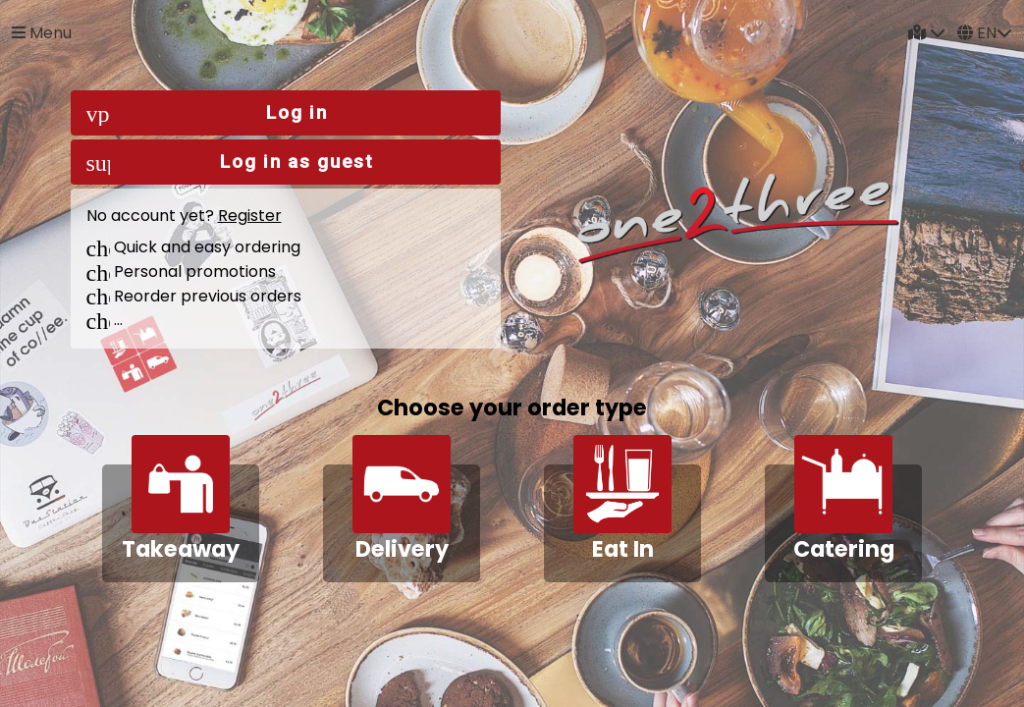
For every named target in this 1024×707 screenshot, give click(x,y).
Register (250, 215)
